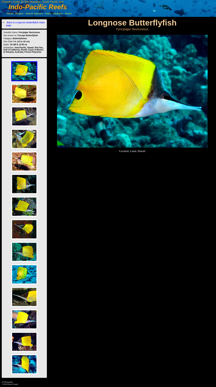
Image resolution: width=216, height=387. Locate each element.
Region (19, 13)
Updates (58, 13)
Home (10, 13)
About (68, 13)
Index (48, 13)
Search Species (34, 13)
